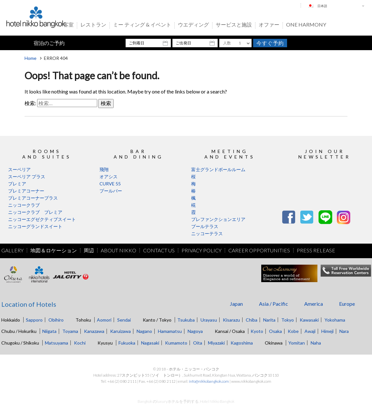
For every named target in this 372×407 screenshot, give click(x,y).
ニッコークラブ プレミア (35, 212)
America (313, 304)
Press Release (316, 250)
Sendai (124, 320)
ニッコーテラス (207, 233)
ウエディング (193, 25)
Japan (236, 304)
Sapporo (34, 320)
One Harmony (306, 25)
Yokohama (335, 320)
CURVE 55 (110, 183)
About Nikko (118, 250)
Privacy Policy (201, 250)
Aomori (104, 320)
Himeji (327, 331)
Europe (347, 304)
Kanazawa (94, 331)
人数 (227, 42)
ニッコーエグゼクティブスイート (42, 219)
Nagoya (195, 331)
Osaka (275, 331)
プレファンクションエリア (218, 219)
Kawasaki (309, 320)
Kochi (80, 343)
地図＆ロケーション (53, 250)
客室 (68, 25)
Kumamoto (176, 343)
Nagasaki (150, 343)
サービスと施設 (234, 25)
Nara (344, 331)
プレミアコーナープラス (33, 198)
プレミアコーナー (26, 190)
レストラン (93, 25)
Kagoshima (242, 343)
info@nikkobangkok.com (209, 381)
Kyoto (257, 331)
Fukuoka (127, 343)
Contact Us (159, 250)
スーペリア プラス (26, 176)
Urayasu (209, 320)
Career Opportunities (259, 250)
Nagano (144, 331)
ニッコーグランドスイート (35, 226)
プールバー (110, 190)
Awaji (310, 331)
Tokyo (287, 320)
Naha (316, 343)
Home (30, 58)
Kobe (293, 331)
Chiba (251, 320)
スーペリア (19, 169)
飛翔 (103, 169)
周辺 (89, 250)
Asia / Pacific (273, 304)
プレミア (17, 183)
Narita (269, 320)
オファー (269, 25)
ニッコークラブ (24, 205)
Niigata (49, 331)
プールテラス (204, 226)
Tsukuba (186, 320)
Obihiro (56, 320)
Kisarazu (231, 320)
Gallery (12, 250)
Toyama (70, 331)
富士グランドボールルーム (218, 169)
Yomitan (296, 343)
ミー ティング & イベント (142, 25)
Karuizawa (120, 331)
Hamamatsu (170, 331)
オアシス (108, 176)
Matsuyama (56, 343)
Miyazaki (216, 343)
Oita (197, 343)
